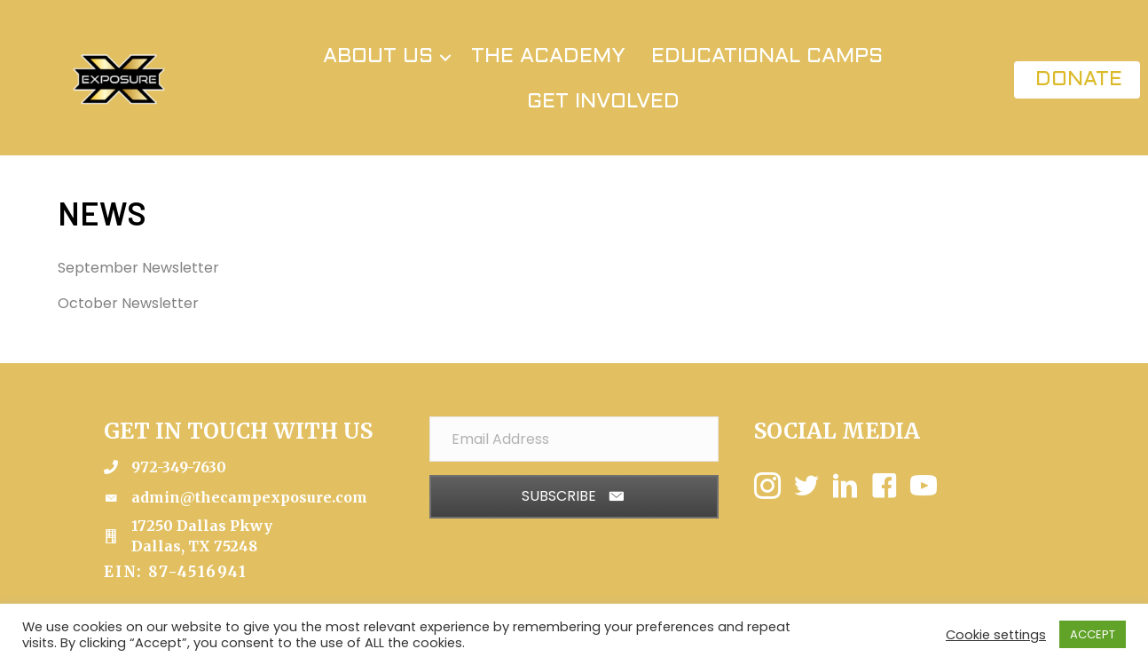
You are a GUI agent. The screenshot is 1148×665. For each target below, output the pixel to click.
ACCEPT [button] (1092, 634)
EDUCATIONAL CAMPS (767, 57)
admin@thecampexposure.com (249, 497)
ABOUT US (378, 57)
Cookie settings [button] (996, 635)
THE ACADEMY (548, 57)
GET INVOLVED (603, 102)
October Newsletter (128, 303)
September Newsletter (138, 267)
